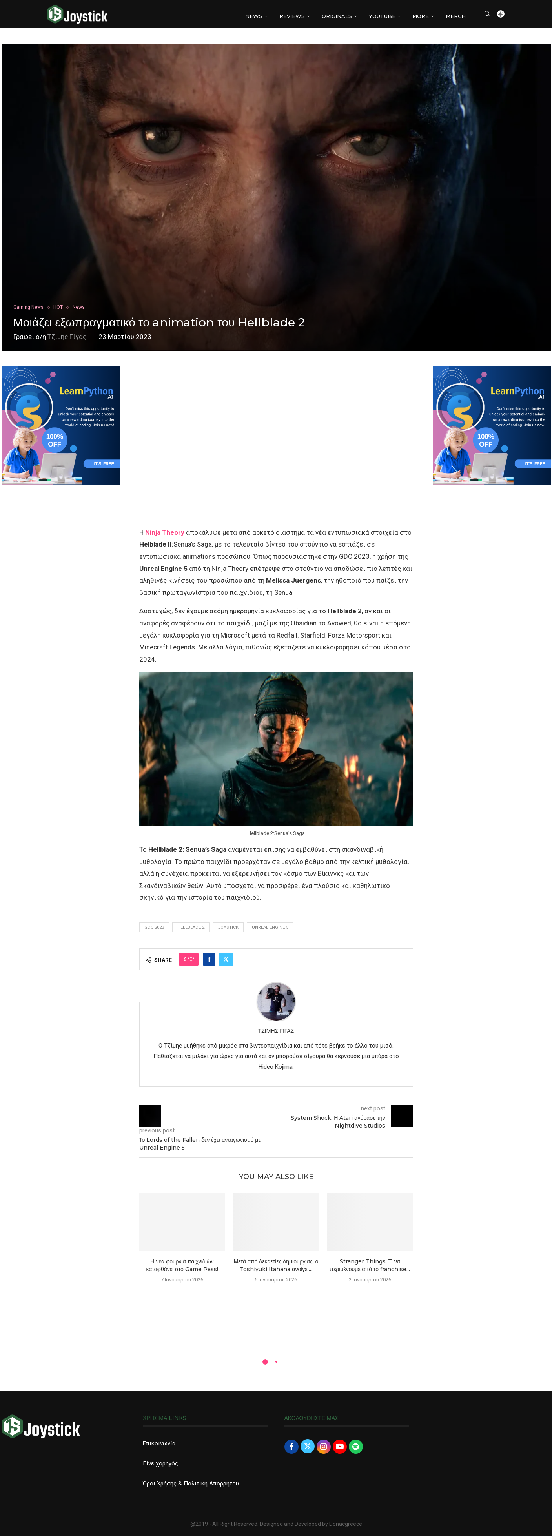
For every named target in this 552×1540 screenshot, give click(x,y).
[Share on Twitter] (226, 963)
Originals (337, 16)
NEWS (253, 16)
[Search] (487, 16)
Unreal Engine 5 (270, 931)
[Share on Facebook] (209, 963)
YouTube (382, 16)
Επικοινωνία (159, 1447)
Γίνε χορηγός (160, 1467)
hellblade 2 (190, 931)
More (420, 16)
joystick (228, 931)
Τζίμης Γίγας (66, 341)
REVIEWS (292, 16)
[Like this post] (191, 963)
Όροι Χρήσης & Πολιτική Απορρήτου (191, 1487)
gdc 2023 (154, 931)
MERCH (456, 16)
